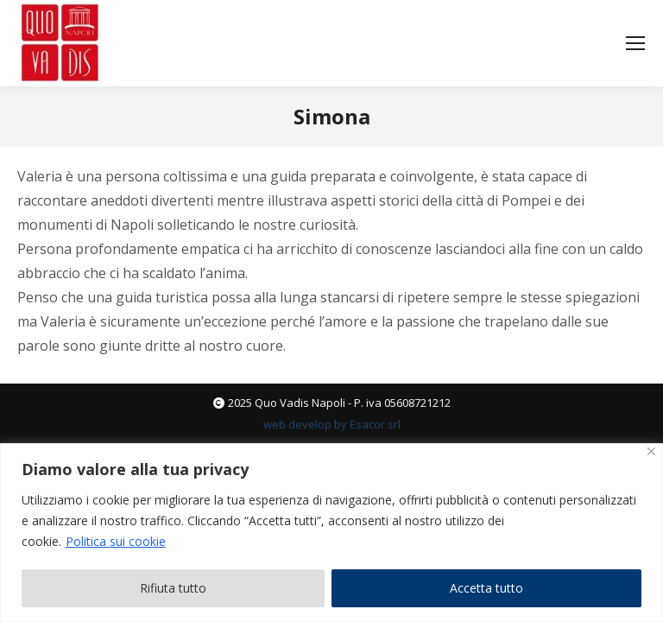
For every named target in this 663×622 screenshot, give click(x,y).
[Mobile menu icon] (635, 43)
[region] (331, 532)
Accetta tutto (486, 588)
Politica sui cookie (116, 541)
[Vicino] (651, 451)
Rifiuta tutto (173, 588)
